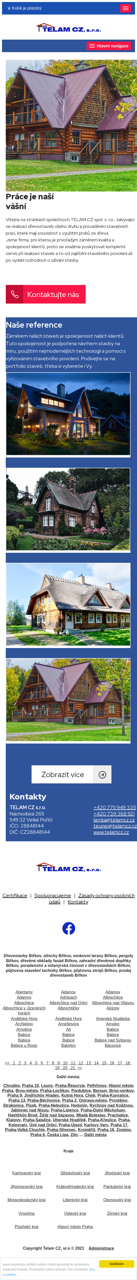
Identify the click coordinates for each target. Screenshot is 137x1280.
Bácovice (113, 1045)
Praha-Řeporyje (70, 1085)
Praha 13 (17, 1100)
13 (88, 1063)
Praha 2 (69, 1100)
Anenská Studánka (113, 1019)
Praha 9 (15, 1095)
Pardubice (81, 1090)
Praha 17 (119, 1125)
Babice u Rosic (24, 1045)
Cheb (90, 1095)
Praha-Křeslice (102, 1120)
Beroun (100, 1090)
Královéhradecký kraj (75, 1186)
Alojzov (112, 1008)
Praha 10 (30, 1085)
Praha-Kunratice (112, 1095)
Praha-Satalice (37, 1120)
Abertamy (24, 992)
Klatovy (13, 1120)
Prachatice (118, 1115)
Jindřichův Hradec (41, 1095)
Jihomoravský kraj (27, 1186)
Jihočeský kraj (116, 1173)
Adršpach (68, 997)
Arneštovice (68, 1024)
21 (72, 1068)
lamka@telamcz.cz (114, 819)
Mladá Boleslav (90, 1115)
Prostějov (118, 1100)
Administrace (101, 1248)
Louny (47, 1085)
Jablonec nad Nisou (30, 1110)
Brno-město (27, 1090)
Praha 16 (105, 1130)
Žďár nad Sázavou (56, 1115)
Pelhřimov (96, 1085)
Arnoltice (24, 1029)
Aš (68, 1029)
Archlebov (24, 1024)
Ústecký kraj (75, 1213)
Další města (95, 1135)
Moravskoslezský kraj (27, 1200)
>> (79, 1068)
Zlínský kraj (117, 1213)
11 (72, 1063)
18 (127, 1063)
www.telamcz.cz (111, 832)
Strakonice (13, 1105)
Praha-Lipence (64, 1110)
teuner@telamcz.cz (115, 825)
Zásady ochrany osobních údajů (92, 898)
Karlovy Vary (96, 1125)
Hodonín (79, 1105)
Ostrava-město (93, 1100)
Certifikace (15, 895)
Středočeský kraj (75, 1173)
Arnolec (113, 1024)
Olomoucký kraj (117, 1200)
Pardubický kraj (117, 1186)
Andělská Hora (24, 1019)
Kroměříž (86, 1130)
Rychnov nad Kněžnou (111, 1105)
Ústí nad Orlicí (42, 1125)
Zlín (74, 1135)
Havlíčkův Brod (22, 1115)
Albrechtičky (68, 1008)
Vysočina (27, 1213)
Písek (31, 1105)
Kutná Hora (72, 1095)
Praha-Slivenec (61, 1130)
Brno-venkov (121, 1090)
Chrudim (11, 1085)
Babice (113, 1029)
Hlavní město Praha (75, 1227)
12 (80, 1063)
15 (103, 1063)
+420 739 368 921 (114, 813)
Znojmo (123, 1130)
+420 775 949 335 (114, 807)
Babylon (68, 1045)
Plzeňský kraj (26, 1227)
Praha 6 (37, 1135)
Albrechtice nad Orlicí (68, 1003)
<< (8, 1063)
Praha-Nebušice (54, 1105)
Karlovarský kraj (26, 1173)
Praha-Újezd (70, 1125)
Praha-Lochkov (54, 1090)
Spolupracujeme (53, 895)
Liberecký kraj (75, 1200)
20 (64, 1068)
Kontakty (78, 901)
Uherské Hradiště (69, 1120)
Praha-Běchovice (43, 1100)
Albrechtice (113, 997)
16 (111, 1063)
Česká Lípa (57, 1135)
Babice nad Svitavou (113, 1040)
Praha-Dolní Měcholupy (103, 1110)
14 (96, 1063)
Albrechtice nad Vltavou (113, 1003)
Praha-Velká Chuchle (25, 1130)
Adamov (68, 992)
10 (65, 1063)
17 (119, 1063)
